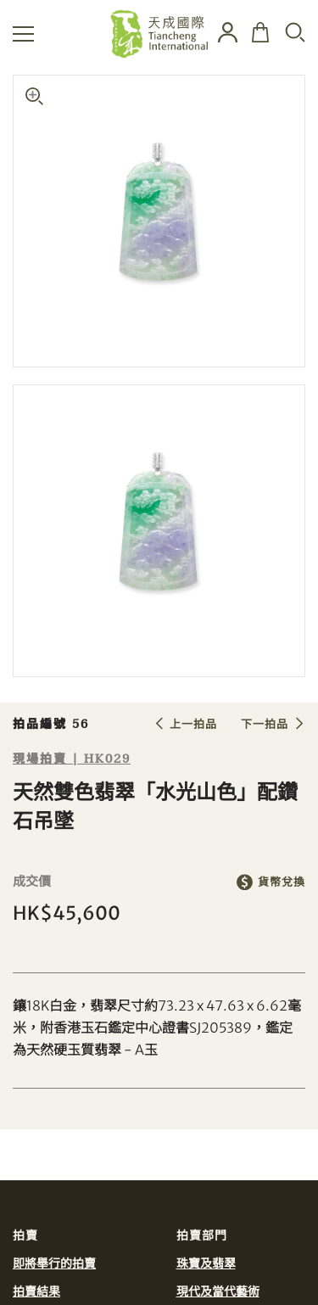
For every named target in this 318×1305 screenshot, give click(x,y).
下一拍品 (264, 724)
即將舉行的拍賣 (54, 1263)
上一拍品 (193, 724)
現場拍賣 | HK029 (72, 759)
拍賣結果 (36, 1291)
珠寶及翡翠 (206, 1263)
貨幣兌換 (281, 882)
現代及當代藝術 (217, 1291)
